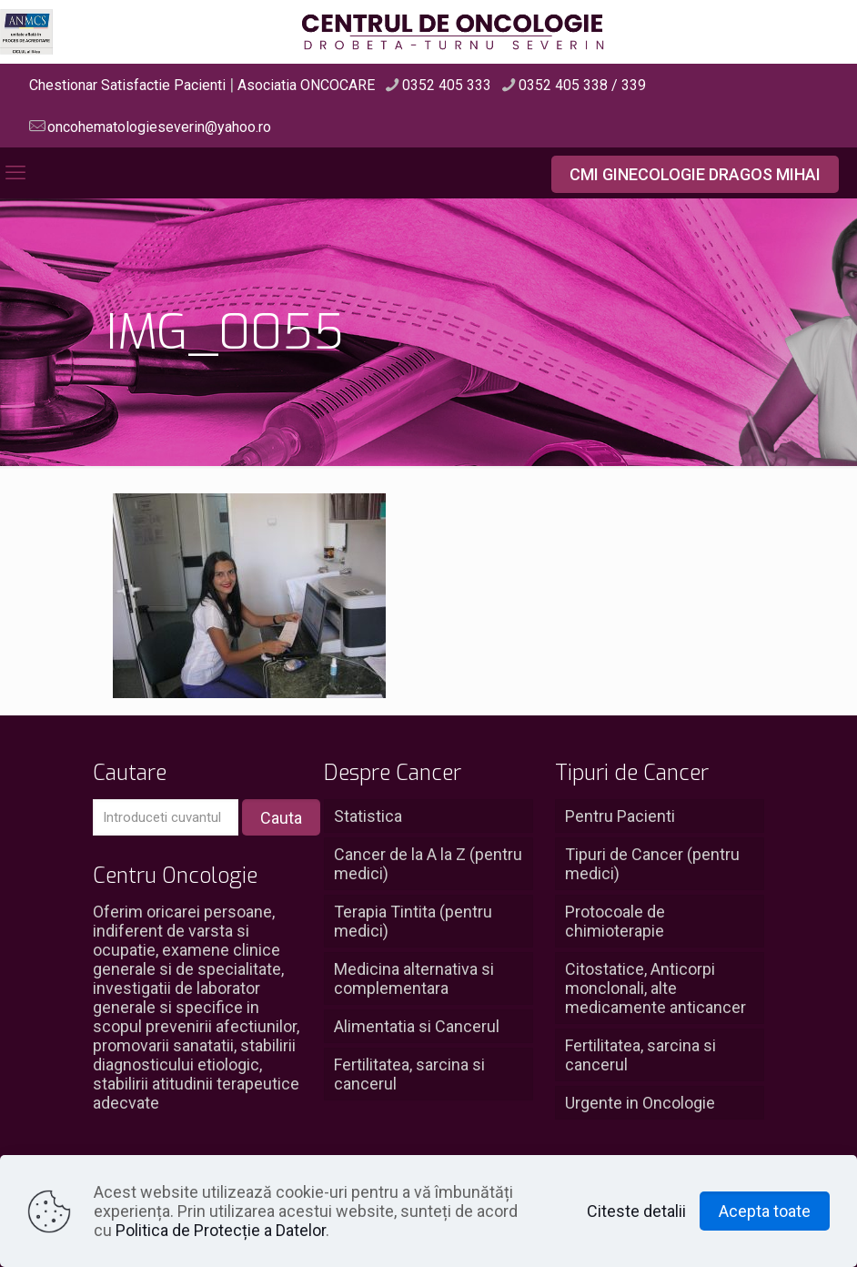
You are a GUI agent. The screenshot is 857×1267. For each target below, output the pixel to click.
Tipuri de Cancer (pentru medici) (652, 864)
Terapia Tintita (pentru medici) (413, 921)
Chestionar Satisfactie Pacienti (127, 85)
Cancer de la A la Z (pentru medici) (428, 864)
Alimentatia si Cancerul (416, 1026)
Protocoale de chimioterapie (615, 921)
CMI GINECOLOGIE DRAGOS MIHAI (695, 174)
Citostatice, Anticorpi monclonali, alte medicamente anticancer (655, 988)
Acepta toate (765, 1211)
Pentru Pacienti (620, 816)
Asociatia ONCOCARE (306, 85)
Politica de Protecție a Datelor (221, 1230)
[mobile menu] (15, 172)
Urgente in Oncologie (640, 1102)
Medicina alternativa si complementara (414, 978)
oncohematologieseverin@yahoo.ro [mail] (159, 127)
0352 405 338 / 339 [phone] (582, 85)
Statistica (368, 816)
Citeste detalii (636, 1211)
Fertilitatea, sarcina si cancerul (409, 1074)
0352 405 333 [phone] (446, 85)
